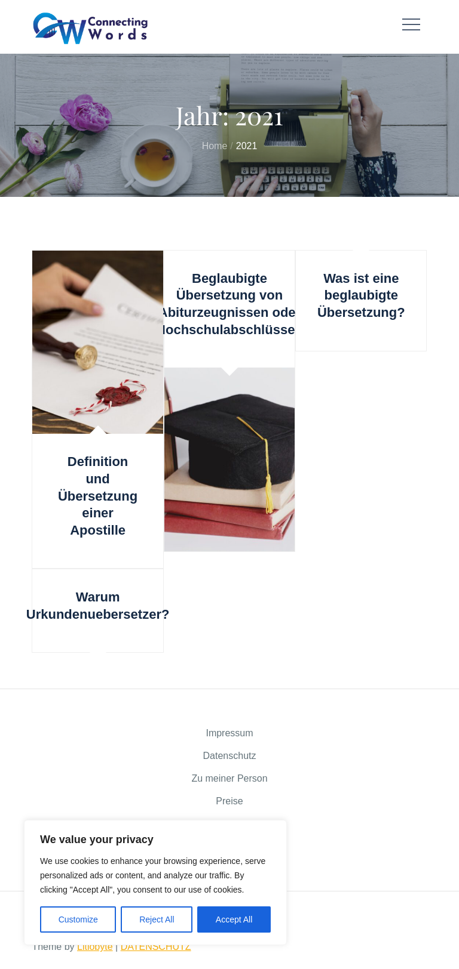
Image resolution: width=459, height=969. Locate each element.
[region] (155, 882)
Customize (78, 919)
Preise (229, 801)
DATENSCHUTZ (156, 947)
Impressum (229, 733)
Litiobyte (95, 947)
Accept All (234, 919)
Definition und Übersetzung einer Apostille (97, 495)
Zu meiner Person (229, 778)
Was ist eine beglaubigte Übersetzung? (361, 295)
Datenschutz (229, 756)
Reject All (156, 919)
